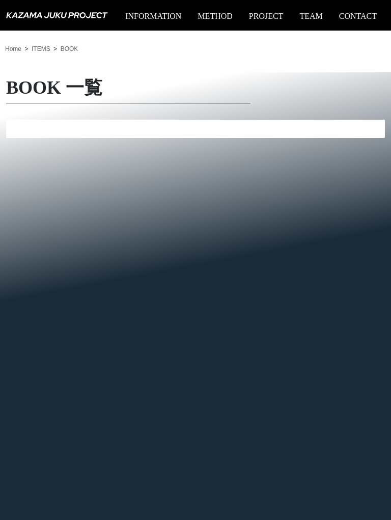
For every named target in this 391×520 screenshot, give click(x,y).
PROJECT (266, 16)
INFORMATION (153, 16)
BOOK (69, 48)
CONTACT (358, 16)
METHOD (215, 16)
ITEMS (41, 48)
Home (13, 48)
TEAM (310, 16)
